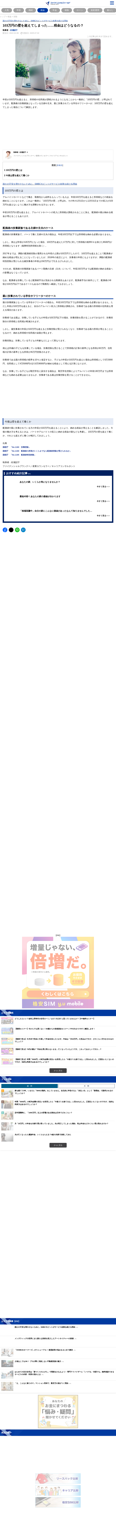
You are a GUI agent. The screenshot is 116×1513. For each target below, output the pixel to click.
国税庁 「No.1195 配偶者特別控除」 (19, 455)
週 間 (29, 1086)
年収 (19, 10)
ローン (80, 10)
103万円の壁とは (13, 170)
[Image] (58, 3)
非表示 (60, 165)
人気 (7, 10)
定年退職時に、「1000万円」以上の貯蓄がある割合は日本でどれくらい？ (43, 1112)
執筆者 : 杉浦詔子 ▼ (20, 152)
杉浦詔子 (14, 30)
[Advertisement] (58, 129)
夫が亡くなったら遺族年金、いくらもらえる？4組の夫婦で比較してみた (43, 1134)
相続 (31, 10)
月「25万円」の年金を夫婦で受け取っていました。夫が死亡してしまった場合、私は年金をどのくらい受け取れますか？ (61, 1123)
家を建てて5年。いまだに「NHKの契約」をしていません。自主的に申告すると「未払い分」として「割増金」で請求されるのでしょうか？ (64, 1092)
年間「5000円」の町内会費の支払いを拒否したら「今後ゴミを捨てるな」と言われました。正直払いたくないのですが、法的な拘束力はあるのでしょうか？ (64, 1103)
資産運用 (95, 10)
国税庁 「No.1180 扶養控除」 (16, 447)
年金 (55, 10)
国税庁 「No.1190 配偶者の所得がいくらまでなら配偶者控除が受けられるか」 (37, 451)
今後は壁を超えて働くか (16, 175)
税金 (43, 10)
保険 (67, 10)
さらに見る (58, 1070)
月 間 (86, 1086)
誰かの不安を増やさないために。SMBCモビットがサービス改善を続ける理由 (35, 21)
